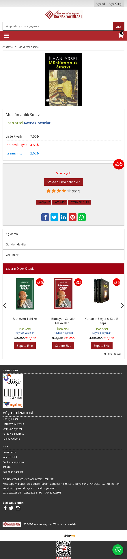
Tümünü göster (111, 353)
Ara (118, 27)
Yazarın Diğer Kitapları (21, 269)
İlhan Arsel (25, 329)
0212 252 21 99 (33, 492)
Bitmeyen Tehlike (25, 319)
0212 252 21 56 (12, 492)
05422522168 (53, 492)
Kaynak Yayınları (24, 332)
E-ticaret (58, 535)
